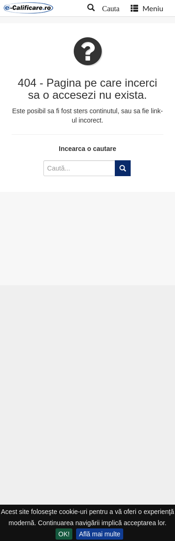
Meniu (147, 8)
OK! (64, 534)
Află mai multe (99, 534)
